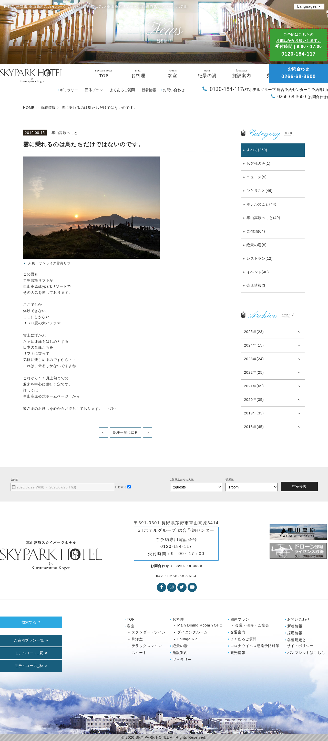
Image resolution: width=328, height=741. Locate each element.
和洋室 (137, 639)
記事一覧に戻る (125, 432)
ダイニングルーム (192, 632)
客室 (131, 626)
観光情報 (237, 653)
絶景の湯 (180, 646)
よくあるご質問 (122, 90)
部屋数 (229, 479)
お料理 (178, 619)
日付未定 (120, 487)
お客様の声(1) (258, 163)
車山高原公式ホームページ (45, 396)
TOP (131, 619)
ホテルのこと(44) (261, 204)
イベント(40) (258, 272)
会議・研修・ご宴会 (252, 625)
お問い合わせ (173, 90)
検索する (29, 622)
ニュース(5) (257, 177)
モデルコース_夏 (29, 653)
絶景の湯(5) (257, 245)
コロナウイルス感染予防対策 (255, 646)
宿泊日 (14, 479)
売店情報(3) (257, 285)
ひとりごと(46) (260, 191)
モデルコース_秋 (29, 666)
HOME (29, 108)
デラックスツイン (147, 646)
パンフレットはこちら (306, 653)
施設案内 (180, 653)
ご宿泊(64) (256, 231)
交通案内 (237, 632)
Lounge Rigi (188, 639)
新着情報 (149, 90)
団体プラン (94, 90)
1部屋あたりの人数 (182, 479)
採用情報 (294, 633)
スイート (139, 653)
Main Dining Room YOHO (200, 625)
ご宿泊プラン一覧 (29, 640)
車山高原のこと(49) (263, 218)
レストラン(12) (260, 258)
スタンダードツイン (149, 632)
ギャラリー (69, 90)
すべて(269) (257, 150)
